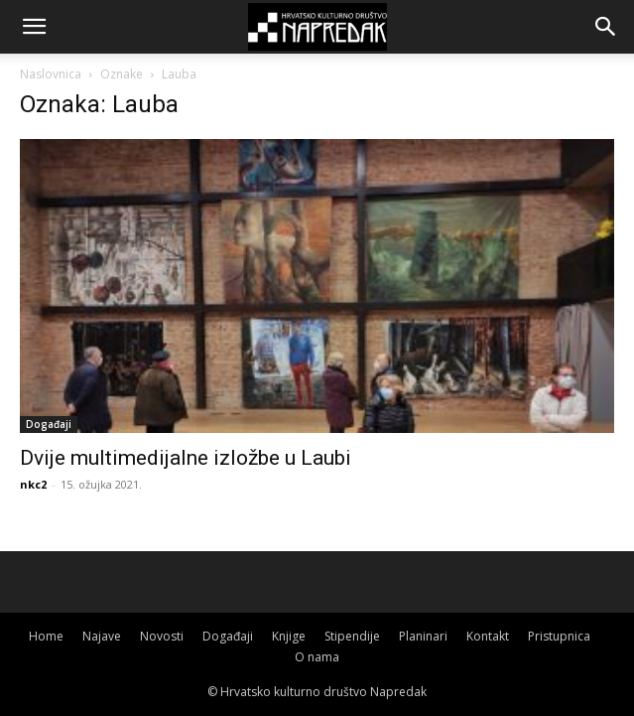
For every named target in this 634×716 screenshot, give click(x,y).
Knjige (289, 636)
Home (46, 636)
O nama (317, 656)
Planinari (423, 636)
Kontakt (487, 636)
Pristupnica (559, 636)
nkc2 (33, 484)
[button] (33, 27)
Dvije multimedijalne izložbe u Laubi (185, 458)
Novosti (162, 636)
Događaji (48, 424)
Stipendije (352, 636)
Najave (101, 636)
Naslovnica (50, 74)
